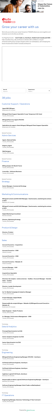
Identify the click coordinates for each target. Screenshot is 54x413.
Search (5, 89)
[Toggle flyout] (49, 91)
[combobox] (28, 91)
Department (31, 89)
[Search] (14, 91)
